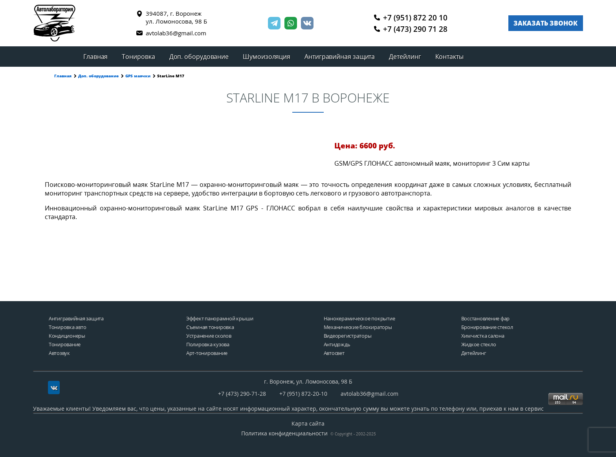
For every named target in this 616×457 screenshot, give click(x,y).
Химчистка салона (482, 336)
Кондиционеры (67, 336)
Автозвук (59, 353)
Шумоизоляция (266, 56)
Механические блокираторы (358, 327)
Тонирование (65, 344)
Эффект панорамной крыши (219, 318)
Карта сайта (308, 423)
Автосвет (334, 353)
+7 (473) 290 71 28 (411, 29)
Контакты (449, 56)
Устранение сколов (208, 336)
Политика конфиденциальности (284, 433)
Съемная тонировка (210, 327)
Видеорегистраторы (348, 336)
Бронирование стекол (487, 327)
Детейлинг (405, 56)
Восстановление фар (485, 318)
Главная (95, 56)
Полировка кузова (207, 344)
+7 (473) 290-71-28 (242, 393)
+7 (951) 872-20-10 (303, 393)
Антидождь (337, 344)
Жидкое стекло (478, 344)
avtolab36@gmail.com (171, 33)
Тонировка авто (67, 327)
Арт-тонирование (206, 353)
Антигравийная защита (339, 56)
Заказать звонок (546, 23)
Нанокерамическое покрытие (359, 318)
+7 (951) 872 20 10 (411, 17)
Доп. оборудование (199, 56)
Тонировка (138, 56)
